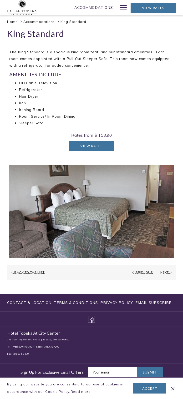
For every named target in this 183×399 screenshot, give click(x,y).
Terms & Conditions (76, 302)
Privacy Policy (116, 302)
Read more (81, 392)
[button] (91, 211)
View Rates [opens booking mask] (153, 8)
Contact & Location (29, 302)
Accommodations (39, 22)
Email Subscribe (153, 302)
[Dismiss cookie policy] (173, 388)
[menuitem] (93, 7)
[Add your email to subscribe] (112, 372)
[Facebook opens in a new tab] (91, 318)
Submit (150, 372)
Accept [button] (149, 388)
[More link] (121, 7)
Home (12, 22)
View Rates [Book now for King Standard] (91, 146)
